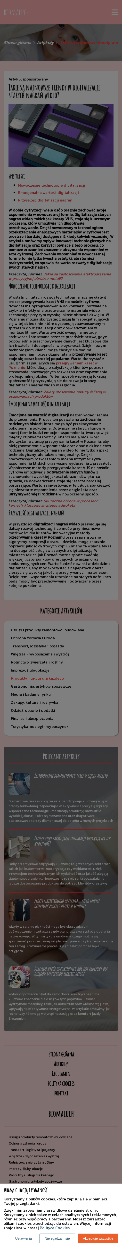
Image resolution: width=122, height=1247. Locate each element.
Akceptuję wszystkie (98, 1238)
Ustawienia (23, 1238)
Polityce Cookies (55, 1228)
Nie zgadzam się (57, 1238)
